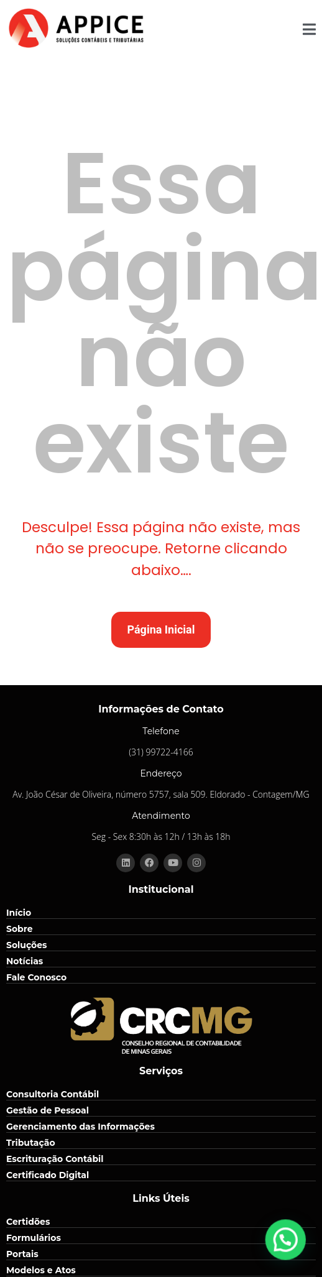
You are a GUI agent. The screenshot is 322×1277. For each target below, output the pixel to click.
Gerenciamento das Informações (80, 1126)
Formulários (33, 1237)
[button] (291, 1254)
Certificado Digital (47, 1175)
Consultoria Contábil (52, 1094)
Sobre (19, 928)
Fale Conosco (36, 977)
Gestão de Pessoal (47, 1110)
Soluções (26, 945)
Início (18, 912)
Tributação (30, 1142)
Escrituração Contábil (55, 1158)
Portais (22, 1254)
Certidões (28, 1221)
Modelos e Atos (41, 1270)
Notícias (24, 961)
